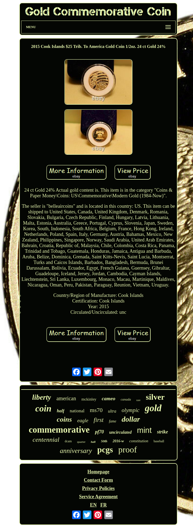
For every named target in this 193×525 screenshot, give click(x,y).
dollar (131, 419)
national (77, 410)
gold (153, 408)
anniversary (76, 450)
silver (155, 396)
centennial (46, 439)
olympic (130, 410)
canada (126, 399)
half (60, 410)
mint (144, 430)
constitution (138, 441)
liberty (41, 397)
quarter (81, 441)
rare (138, 400)
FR (103, 505)
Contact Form (98, 480)
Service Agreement (98, 496)
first (98, 420)
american (66, 398)
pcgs (105, 449)
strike (162, 432)
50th (104, 441)
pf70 (99, 432)
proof (127, 449)
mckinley (88, 399)
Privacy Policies (98, 488)
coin (43, 408)
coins (64, 419)
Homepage (98, 471)
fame (112, 421)
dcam (68, 441)
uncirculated (120, 432)
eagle (82, 420)
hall (93, 441)
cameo (109, 398)
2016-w (118, 441)
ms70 (96, 410)
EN (93, 505)
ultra (112, 411)
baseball (159, 441)
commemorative (59, 430)
